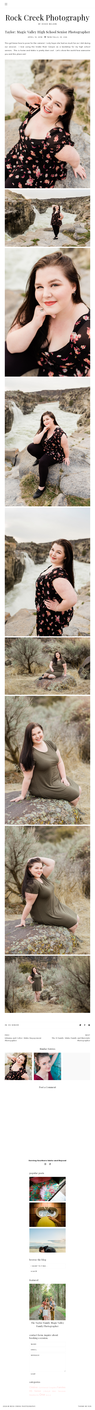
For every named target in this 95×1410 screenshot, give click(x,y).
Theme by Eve (85, 1406)
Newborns (34, 1395)
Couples (53, 1387)
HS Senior (13, 1025)
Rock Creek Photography (47, 17)
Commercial (43, 1388)
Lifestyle (46, 1391)
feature (48, 1395)
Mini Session (59, 1391)
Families (61, 1387)
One (42, 1394)
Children (33, 1387)
